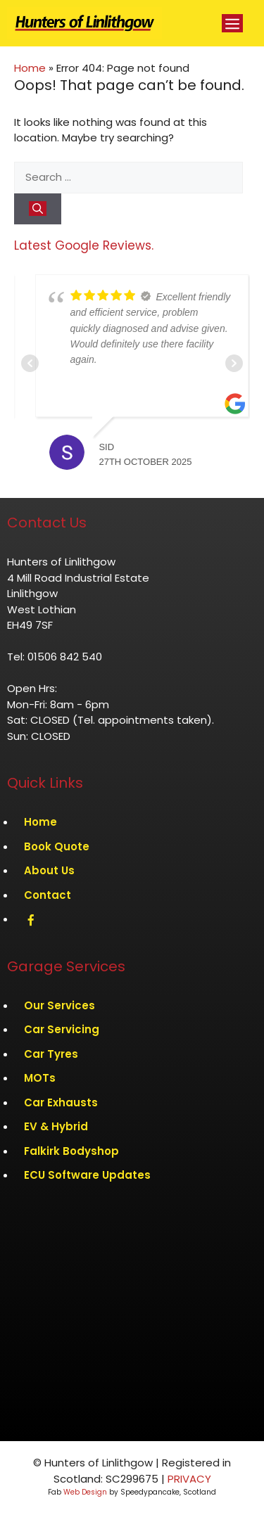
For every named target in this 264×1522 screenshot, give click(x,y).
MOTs (40, 1077)
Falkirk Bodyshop (71, 1151)
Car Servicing (61, 1029)
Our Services (59, 1005)
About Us (49, 870)
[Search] (37, 209)
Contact (47, 895)
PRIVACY (189, 1478)
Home (30, 67)
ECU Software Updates (87, 1175)
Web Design (85, 1492)
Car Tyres (51, 1054)
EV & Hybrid (56, 1126)
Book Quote (56, 846)
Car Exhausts (61, 1102)
